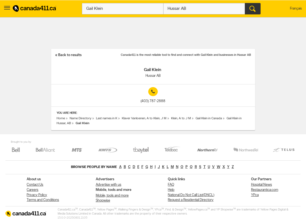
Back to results (70, 55)
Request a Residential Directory (191, 200)
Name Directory (80, 118)
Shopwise (103, 200)
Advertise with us (108, 185)
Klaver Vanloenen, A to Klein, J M (144, 118)
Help (171, 190)
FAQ (171, 185)
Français (296, 8)
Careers (32, 190)
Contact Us (35, 185)
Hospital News (261, 185)
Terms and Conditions (43, 200)
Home (61, 118)
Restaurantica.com (264, 190)
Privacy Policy (37, 195)
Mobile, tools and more (112, 195)
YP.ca (255, 195)
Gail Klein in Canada (209, 118)
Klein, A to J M (181, 118)
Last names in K (106, 118)
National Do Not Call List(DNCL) (191, 195)
